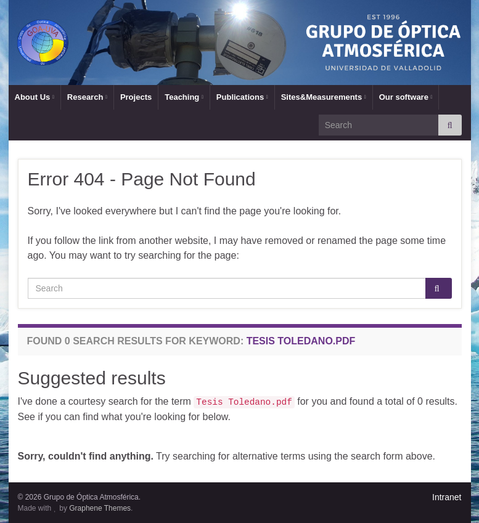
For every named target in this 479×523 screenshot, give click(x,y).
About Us (34, 97)
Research (87, 97)
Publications (242, 97)
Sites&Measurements (323, 97)
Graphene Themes (100, 508)
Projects (136, 97)
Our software (406, 97)
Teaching (184, 97)
